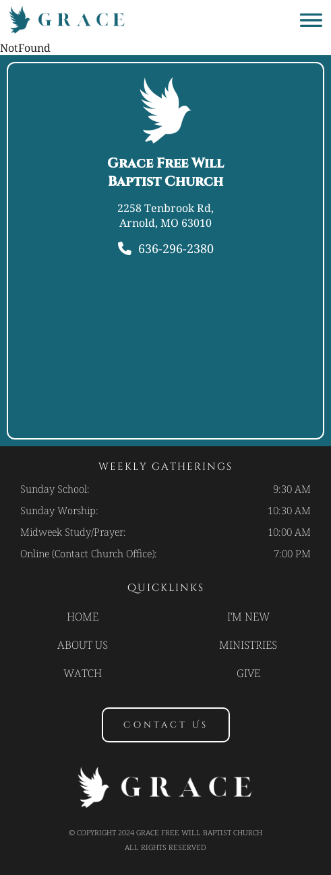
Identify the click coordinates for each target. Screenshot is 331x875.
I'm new (248, 616)
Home (82, 616)
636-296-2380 (176, 248)
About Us (82, 644)
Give (248, 673)
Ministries (248, 644)
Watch (82, 673)
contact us (165, 725)
